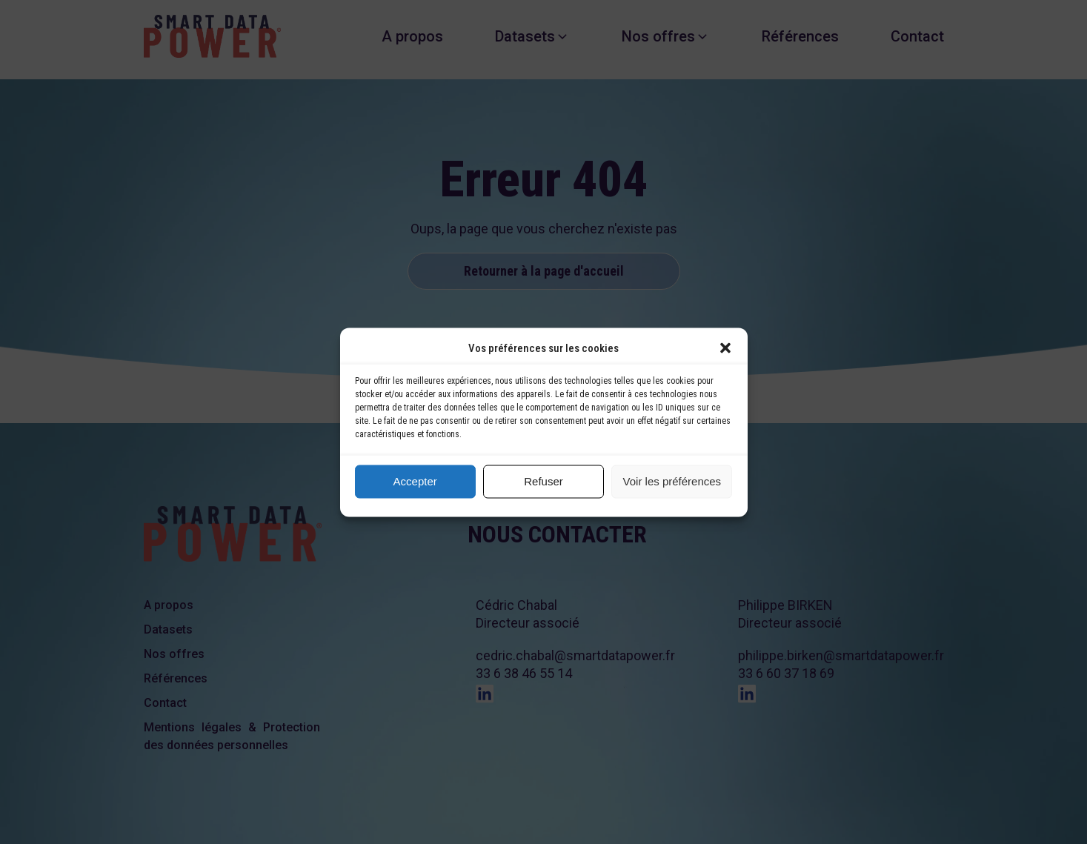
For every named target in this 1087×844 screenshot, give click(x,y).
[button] (725, 347)
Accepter (415, 481)
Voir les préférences (672, 481)
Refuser (543, 481)
